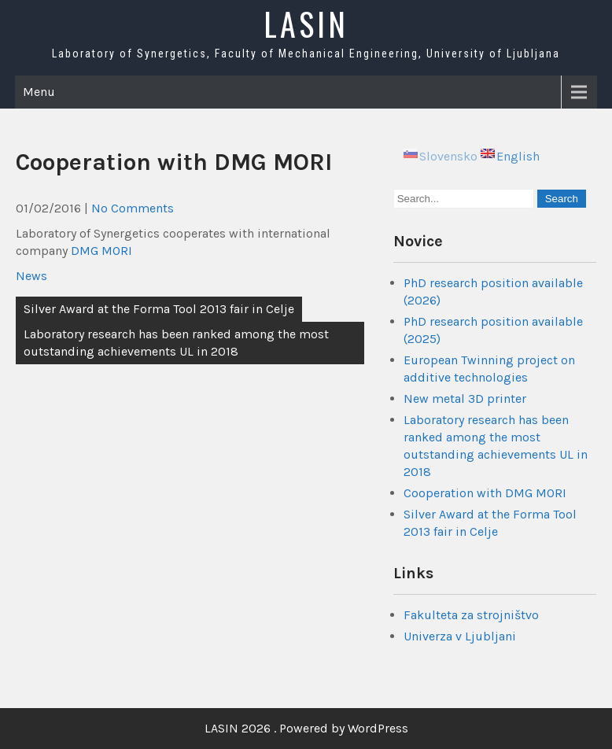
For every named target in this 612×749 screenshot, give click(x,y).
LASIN (306, 23)
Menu (39, 91)
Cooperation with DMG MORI (485, 492)
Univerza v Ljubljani (460, 636)
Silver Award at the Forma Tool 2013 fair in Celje (159, 308)
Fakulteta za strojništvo (471, 614)
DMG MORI (101, 250)
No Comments (132, 208)
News (31, 275)
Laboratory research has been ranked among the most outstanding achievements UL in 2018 (176, 343)
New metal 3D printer (465, 398)
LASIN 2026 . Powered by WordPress (306, 728)
